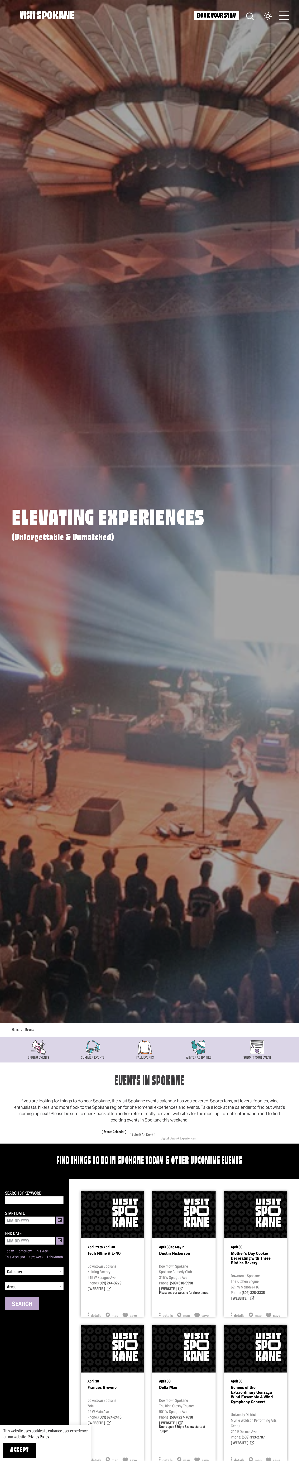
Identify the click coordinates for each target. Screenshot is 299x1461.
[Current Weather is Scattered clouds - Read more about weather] (263, 16)
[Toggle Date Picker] (59, 1220)
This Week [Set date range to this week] (42, 1251)
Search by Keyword (23, 1193)
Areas (11, 1287)
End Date (13, 1233)
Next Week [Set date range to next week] (35, 1257)
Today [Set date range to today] (9, 1251)
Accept (19, 1450)
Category (14, 1271)
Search (22, 1304)
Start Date (15, 1213)
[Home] (47, 15)
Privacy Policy (38, 1437)
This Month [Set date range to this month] (55, 1257)
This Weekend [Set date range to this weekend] (15, 1257)
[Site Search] (250, 15)
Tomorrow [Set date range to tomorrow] (24, 1251)
